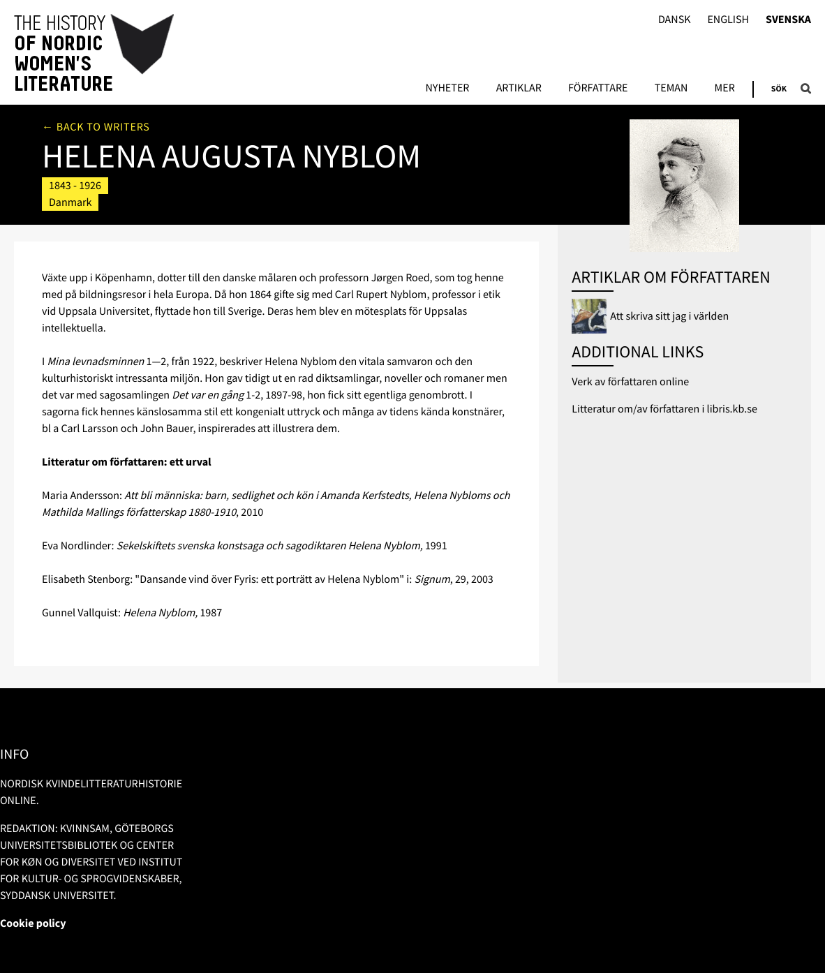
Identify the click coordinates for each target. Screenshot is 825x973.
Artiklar (519, 88)
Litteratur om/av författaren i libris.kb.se (664, 409)
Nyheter (447, 88)
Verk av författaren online (630, 382)
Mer (725, 88)
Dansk (674, 20)
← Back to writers (96, 127)
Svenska (788, 20)
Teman (671, 88)
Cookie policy (33, 923)
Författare (597, 88)
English (728, 20)
